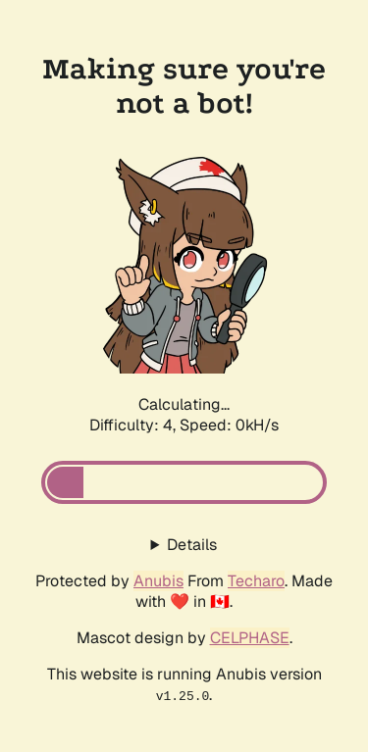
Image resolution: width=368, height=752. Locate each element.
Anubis (158, 581)
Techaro (256, 581)
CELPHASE (249, 637)
